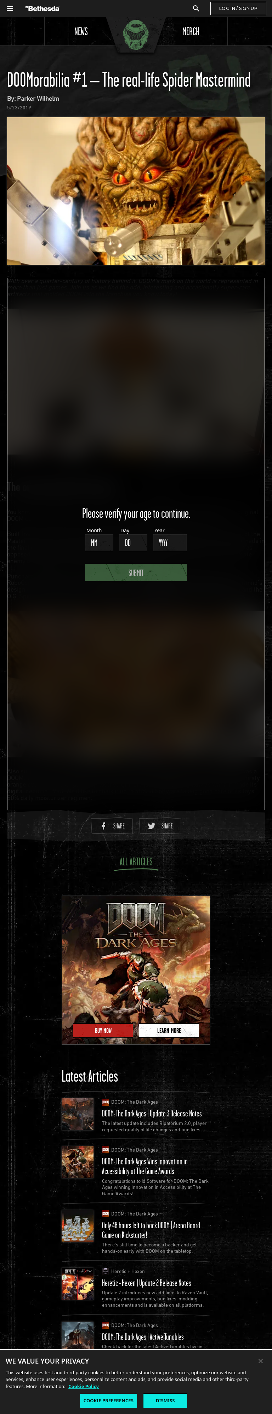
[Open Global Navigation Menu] (10, 8)
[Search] (196, 8)
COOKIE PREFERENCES (109, 1400)
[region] (136, 1381)
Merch (190, 31)
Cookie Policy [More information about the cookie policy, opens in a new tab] (83, 1386)
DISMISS (165, 1400)
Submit (136, 572)
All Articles (136, 863)
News (81, 31)
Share (112, 825)
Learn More (169, 1030)
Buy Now (103, 1030)
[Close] (260, 1361)
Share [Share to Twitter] (160, 825)
